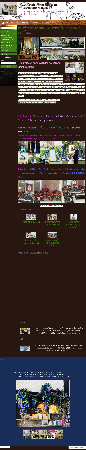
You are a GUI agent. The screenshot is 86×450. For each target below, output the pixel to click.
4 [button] (43, 57)
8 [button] (54, 57)
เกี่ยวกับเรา (23, 321)
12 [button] (66, 57)
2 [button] (37, 57)
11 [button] (63, 57)
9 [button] (57, 57)
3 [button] (40, 57)
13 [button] (69, 57)
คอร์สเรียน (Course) (31, 222)
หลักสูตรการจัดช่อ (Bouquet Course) (31, 242)
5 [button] (46, 57)
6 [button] (49, 57)
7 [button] (52, 57)
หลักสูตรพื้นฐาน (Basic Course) (52, 223)
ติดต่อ (21, 339)
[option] (51, 48)
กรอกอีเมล (2, 60)
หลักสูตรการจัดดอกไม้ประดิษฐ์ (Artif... (52, 243)
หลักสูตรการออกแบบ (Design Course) (73, 224)
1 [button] (34, 57)
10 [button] (60, 57)
